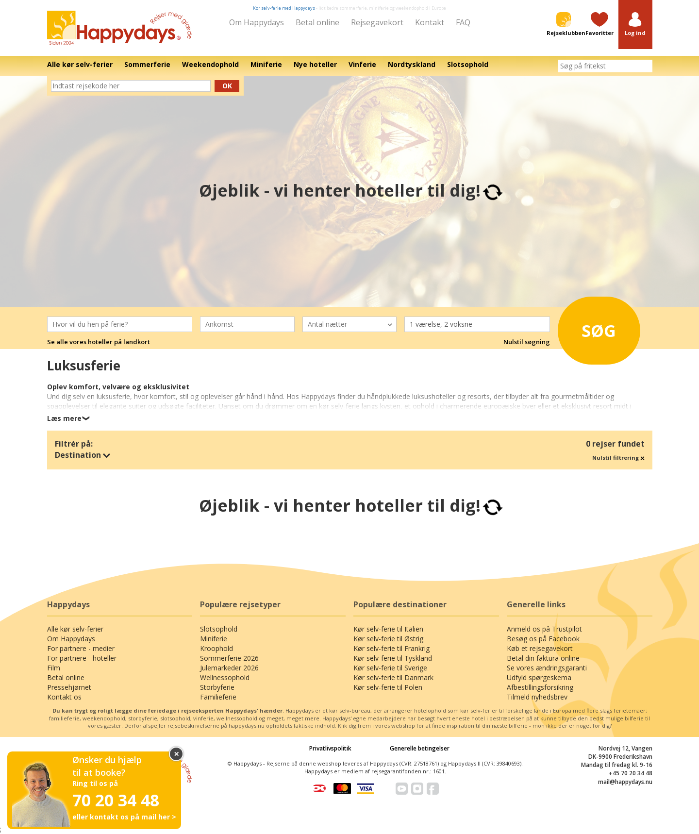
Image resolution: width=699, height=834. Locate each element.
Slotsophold (218, 629)
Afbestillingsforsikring (540, 687)
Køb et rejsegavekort (540, 648)
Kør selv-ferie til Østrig (388, 638)
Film (53, 667)
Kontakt (429, 22)
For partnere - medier (81, 648)
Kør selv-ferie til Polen (387, 687)
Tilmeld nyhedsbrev (537, 696)
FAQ (463, 22)
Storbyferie (217, 687)
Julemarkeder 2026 (229, 667)
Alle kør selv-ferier (75, 629)
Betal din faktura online (543, 658)
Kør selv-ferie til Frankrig (391, 648)
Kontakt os (64, 696)
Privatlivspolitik (330, 748)
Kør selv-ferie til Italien (388, 629)
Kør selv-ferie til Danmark (393, 677)
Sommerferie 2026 (229, 658)
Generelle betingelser (419, 748)
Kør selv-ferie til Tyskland (392, 658)
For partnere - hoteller (81, 658)
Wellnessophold (225, 677)
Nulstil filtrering (618, 457)
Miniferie (213, 638)
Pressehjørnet (69, 687)
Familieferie (218, 696)
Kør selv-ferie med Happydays (284, 8)
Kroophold (216, 648)
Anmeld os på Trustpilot (544, 629)
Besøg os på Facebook (543, 638)
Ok (227, 85)
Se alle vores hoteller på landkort (98, 341)
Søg (592, 328)
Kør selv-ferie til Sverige (390, 667)
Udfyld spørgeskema (539, 677)
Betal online (317, 22)
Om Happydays (256, 22)
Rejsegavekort (377, 22)
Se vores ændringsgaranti (547, 667)
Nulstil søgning (526, 341)
